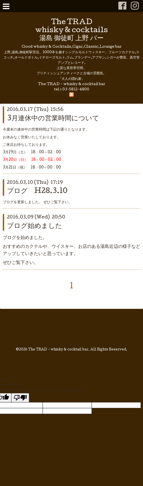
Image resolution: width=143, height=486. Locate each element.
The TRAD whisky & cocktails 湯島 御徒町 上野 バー (71, 30)
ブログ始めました (34, 226)
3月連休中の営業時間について (53, 119)
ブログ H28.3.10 (37, 191)
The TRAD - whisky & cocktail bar (58, 350)
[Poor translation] (20, 397)
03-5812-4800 (75, 89)
